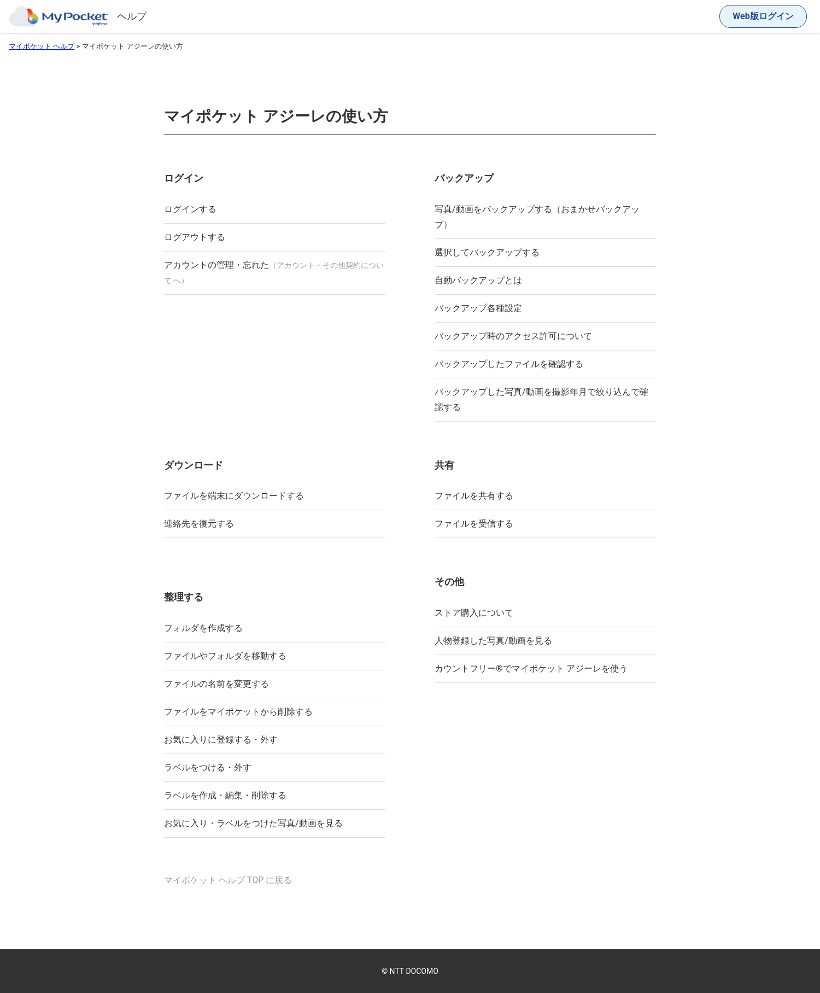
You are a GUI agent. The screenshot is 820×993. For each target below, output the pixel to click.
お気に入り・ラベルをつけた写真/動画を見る (253, 823)
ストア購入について (474, 613)
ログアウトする (194, 237)
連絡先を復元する (199, 523)
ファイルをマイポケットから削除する (238, 711)
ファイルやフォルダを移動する (225, 656)
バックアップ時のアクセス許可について (513, 336)
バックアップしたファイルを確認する (509, 364)
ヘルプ (132, 16)
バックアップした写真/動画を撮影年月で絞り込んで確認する (541, 399)
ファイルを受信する (474, 523)
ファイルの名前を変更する (216, 684)
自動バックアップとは (478, 280)
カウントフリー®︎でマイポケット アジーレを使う (531, 668)
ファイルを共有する (474, 495)
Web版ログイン (763, 16)
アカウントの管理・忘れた (274, 272)
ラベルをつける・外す (207, 767)
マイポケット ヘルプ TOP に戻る (228, 880)
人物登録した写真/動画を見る (493, 640)
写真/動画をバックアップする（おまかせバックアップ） (537, 217)
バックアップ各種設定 (478, 308)
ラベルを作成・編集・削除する (225, 795)
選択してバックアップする (487, 252)
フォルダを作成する (203, 628)
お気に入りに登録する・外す (221, 739)
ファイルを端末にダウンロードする (234, 495)
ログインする (190, 209)
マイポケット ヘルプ (41, 46)
